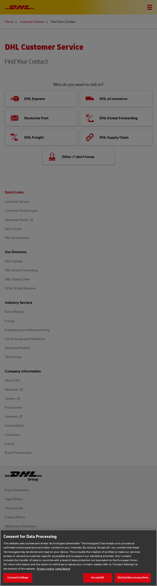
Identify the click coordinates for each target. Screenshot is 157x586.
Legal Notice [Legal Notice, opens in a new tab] (62, 569)
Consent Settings (18, 577)
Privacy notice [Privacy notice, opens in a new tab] (45, 569)
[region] (78, 558)
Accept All (97, 577)
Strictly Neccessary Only (133, 577)
